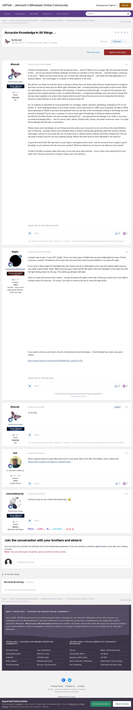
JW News (104, 654)
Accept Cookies (100, 704)
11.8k (15, 92)
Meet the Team (43, 654)
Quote (36, 233)
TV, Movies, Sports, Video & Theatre (41, 43)
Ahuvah (18, 40)
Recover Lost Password (46, 665)
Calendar (9, 657)
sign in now (100, 546)
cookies (19, 704)
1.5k (15, 522)
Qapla (15, 251)
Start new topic (93, 52)
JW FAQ (104, 657)
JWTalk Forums (12, 650)
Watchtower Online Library (111, 661)
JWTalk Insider (43, 657)
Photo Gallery (11, 661)
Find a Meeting (75, 665)
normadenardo (15, 493)
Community (20, 14)
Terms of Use (62, 14)
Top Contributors (44, 650)
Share (104, 41)
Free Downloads (12, 665)
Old (15, 453)
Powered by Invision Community (66, 692)
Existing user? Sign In (106, 5)
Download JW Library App (111, 665)
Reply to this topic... (26, 562)
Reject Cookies (121, 704)
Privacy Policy (57, 686)
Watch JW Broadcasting (110, 650)
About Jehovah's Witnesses (80, 661)
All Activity (34, 14)
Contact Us (70, 686)
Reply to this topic (117, 52)
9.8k (13, 476)
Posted (36, 64)
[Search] (99, 14)
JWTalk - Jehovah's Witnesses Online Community (35, 5)
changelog (71, 697)
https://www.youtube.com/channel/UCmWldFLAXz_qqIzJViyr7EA (55, 361)
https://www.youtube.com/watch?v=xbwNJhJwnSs (49, 462)
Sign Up (125, 5)
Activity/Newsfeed (13, 654)
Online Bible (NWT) (77, 654)
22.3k (15, 280)
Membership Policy (44, 661)
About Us (47, 14)
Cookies (81, 686)
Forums (7, 14)
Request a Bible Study (78, 657)
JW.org (72, 650)
